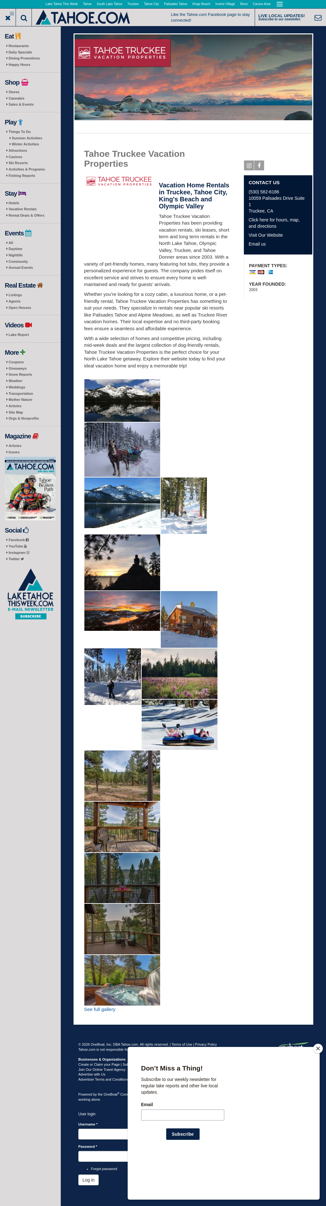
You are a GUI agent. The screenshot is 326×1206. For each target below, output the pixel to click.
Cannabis (17, 98)
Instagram (19, 552)
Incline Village (225, 4)
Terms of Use (182, 1044)
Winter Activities (25, 144)
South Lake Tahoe (109, 4)
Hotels (14, 203)
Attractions (18, 150)
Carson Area (262, 4)
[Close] (318, 1089)
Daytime (15, 249)
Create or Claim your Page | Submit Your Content (116, 1064)
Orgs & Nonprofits (24, 418)
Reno (244, 4)
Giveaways (18, 368)
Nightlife (16, 255)
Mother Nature (20, 399)
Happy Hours (19, 64)
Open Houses (20, 308)
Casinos (15, 157)
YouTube (18, 546)
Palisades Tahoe (175, 4)
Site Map (16, 412)
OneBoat (112, 1094)
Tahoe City (151, 4)
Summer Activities (27, 138)
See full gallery (99, 1009)
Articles (15, 406)
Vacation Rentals (23, 209)
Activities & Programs (27, 169)
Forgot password (104, 1169)
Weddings (17, 387)
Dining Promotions (24, 58)
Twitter (16, 559)
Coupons (16, 362)
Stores (14, 92)
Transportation (21, 393)
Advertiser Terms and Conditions (103, 1079)
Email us (257, 244)
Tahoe (87, 4)
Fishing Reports (22, 176)
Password (87, 1146)
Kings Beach (201, 4)
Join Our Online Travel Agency (102, 1069)
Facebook (19, 540)
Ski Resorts (18, 163)
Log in (88, 1179)
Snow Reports (20, 374)
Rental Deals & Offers (26, 215)
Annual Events (21, 267)
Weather (15, 381)
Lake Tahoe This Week (62, 4)
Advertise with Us (91, 1074)
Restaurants (19, 46)
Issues (14, 452)
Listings (15, 295)
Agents (14, 301)
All (11, 243)
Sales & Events (21, 104)
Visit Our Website (266, 235)
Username (88, 1124)
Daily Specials (20, 52)
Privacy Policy (206, 1044)
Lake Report (19, 335)
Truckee (133, 4)
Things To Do (20, 132)
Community (18, 261)
